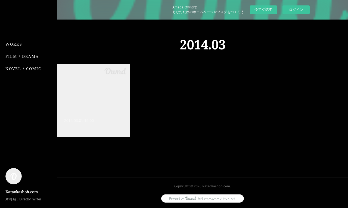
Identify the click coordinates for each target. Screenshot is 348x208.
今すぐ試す (263, 9)
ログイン (296, 10)
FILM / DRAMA (22, 56)
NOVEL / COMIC (23, 68)
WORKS (13, 44)
